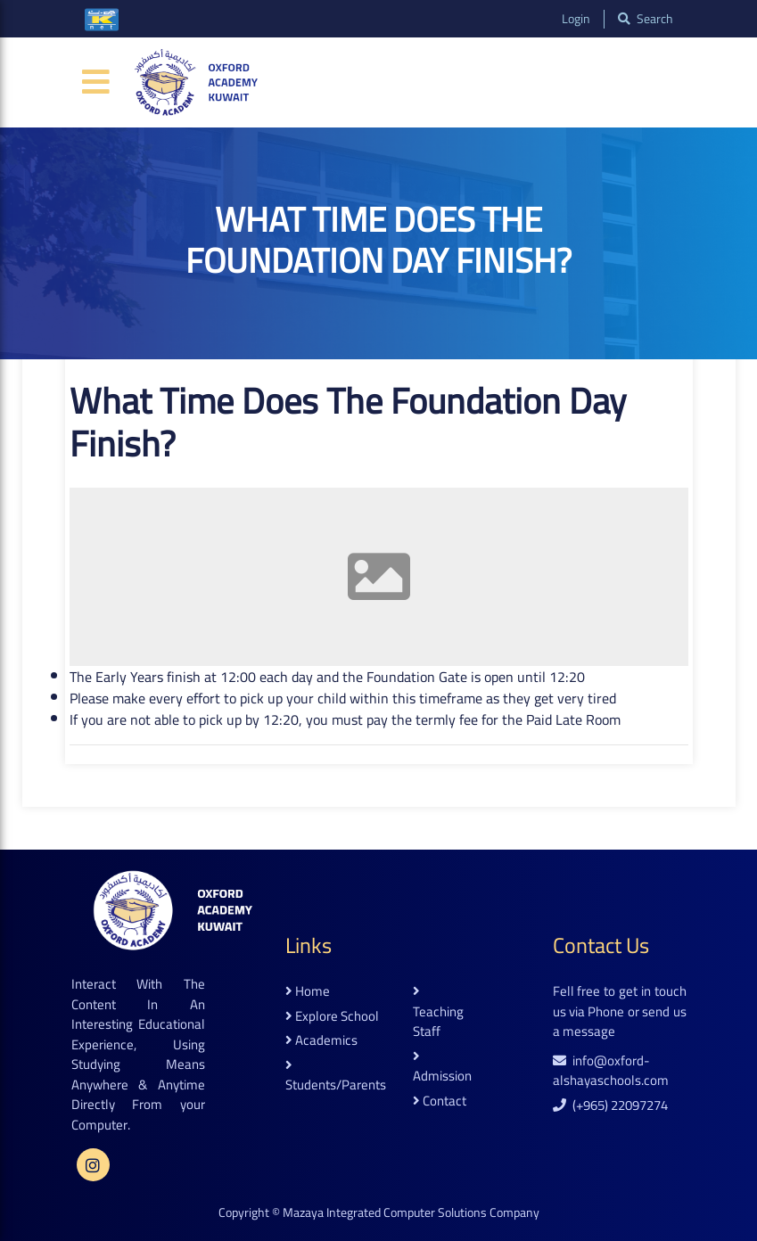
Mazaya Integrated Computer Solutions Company (411, 1212)
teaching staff (438, 1013)
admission (442, 1068)
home (307, 992)
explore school (332, 1017)
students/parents (335, 1077)
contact (439, 1101)
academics (321, 1041)
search (645, 19)
